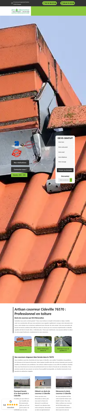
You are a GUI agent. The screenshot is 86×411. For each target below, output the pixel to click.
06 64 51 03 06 (68, 3)
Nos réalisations (20, 163)
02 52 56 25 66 (50, 3)
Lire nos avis (10, 407)
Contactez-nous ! (20, 169)
